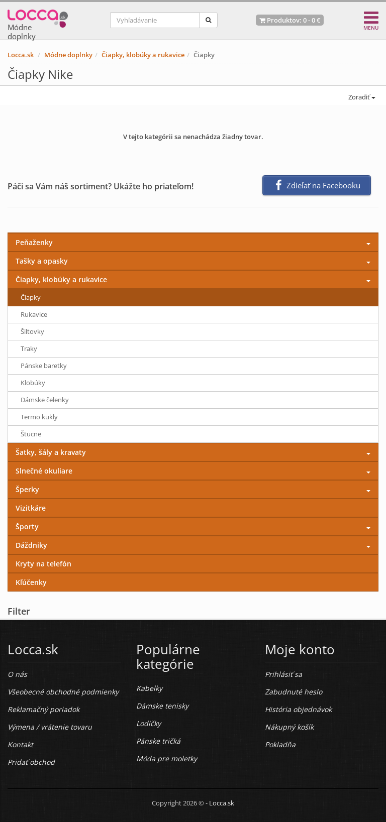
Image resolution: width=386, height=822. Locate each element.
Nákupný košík (289, 727)
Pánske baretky (44, 365)
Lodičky (148, 723)
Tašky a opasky (42, 261)
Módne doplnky (68, 54)
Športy (27, 526)
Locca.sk (21, 54)
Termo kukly (39, 416)
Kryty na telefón (43, 563)
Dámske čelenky (45, 399)
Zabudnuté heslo (293, 691)
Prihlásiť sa (283, 674)
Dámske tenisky (162, 706)
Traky (29, 348)
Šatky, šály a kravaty (51, 452)
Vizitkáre (31, 508)
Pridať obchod (31, 762)
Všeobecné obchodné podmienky (63, 691)
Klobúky (33, 382)
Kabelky (149, 688)
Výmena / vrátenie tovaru (50, 727)
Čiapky (31, 297)
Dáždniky (31, 545)
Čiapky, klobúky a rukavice (143, 54)
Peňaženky (34, 242)
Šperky (27, 489)
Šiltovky (32, 331)
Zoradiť (361, 96)
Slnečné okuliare (44, 471)
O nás (17, 674)
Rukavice (34, 314)
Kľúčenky (31, 582)
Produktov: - (289, 20)
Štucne (31, 433)
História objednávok (298, 709)
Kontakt (20, 744)
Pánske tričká (158, 741)
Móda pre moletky (166, 758)
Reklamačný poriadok (43, 709)
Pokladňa (280, 744)
